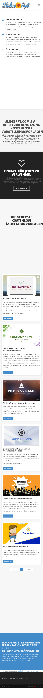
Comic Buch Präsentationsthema (17, 495)
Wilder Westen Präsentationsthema (19, 403)
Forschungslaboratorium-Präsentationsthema (14, 349)
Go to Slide (8, 318)
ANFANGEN (21, 188)
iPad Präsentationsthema (14, 299)
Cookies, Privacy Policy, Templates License (15, 674)
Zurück (13, 565)
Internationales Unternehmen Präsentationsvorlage (16, 447)
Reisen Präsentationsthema (15, 543)
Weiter (30, 565)
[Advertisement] (19, 89)
